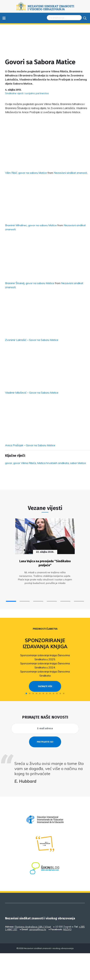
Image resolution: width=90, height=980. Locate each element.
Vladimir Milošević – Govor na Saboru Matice (31, 392)
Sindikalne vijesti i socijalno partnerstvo (27, 93)
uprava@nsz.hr (37, 929)
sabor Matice (78, 463)
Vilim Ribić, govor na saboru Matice (26, 172)
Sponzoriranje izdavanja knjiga (45, 643)
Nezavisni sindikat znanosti (70, 172)
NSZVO (67, 929)
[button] (11, 601)
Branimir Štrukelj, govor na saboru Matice (29, 283)
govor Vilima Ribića (24, 463)
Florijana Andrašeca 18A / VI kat (33, 926)
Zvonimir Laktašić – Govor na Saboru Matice (31, 340)
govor (8, 463)
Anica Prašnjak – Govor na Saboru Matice (30, 445)
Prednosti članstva (45, 628)
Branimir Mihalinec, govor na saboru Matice (31, 225)
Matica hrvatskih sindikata (53, 463)
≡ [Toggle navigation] (4, 18)
